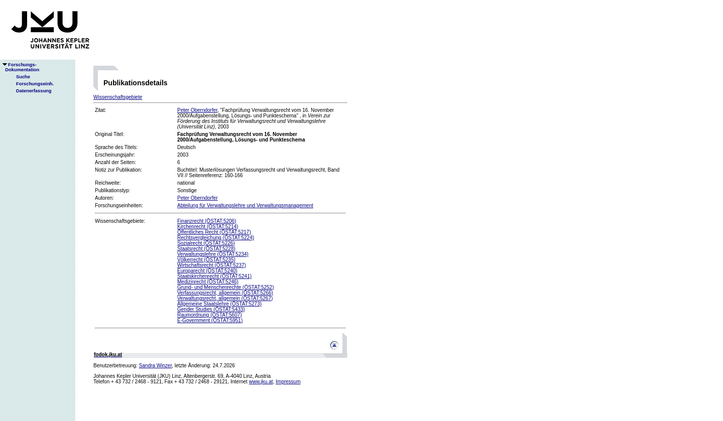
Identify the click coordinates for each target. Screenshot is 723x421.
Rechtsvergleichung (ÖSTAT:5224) (215, 237)
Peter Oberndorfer (197, 110)
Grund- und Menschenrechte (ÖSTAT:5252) (225, 287)
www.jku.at (261, 381)
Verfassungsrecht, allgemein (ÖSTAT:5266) (225, 293)
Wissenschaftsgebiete (117, 97)
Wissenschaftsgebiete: (120, 221)
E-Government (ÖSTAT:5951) (210, 320)
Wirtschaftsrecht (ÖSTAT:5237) (211, 265)
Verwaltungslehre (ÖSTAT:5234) (213, 254)
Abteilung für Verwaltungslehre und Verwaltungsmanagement (245, 205)
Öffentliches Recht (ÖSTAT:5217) (214, 232)
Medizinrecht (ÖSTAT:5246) (207, 282)
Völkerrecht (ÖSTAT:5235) (206, 259)
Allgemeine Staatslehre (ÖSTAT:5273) (219, 304)
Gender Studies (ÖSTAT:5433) (211, 309)
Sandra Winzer (155, 365)
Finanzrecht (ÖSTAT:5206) (206, 221)
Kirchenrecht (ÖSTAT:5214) (207, 226)
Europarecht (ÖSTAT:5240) (207, 270)
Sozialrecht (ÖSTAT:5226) (206, 243)
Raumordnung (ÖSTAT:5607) (209, 315)
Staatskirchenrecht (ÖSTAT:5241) (214, 276)
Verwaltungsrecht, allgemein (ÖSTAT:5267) (225, 298)
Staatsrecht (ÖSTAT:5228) (206, 248)
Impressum (288, 381)
